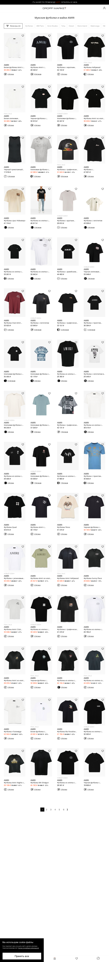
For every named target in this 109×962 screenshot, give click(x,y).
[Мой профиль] (104, 8)
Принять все (22, 956)
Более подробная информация (28, 948)
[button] (22, 950)
